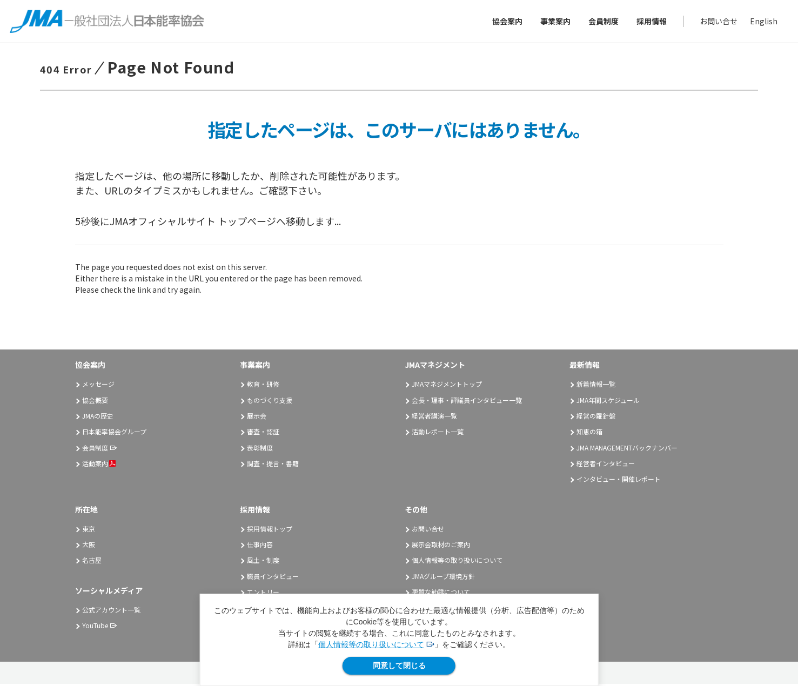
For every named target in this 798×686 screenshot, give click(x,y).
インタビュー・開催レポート (618, 481)
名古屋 (92, 562)
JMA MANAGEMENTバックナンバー (627, 449)
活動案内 (99, 464)
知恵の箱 (589, 433)
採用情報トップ (269, 530)
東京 (88, 530)
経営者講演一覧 (434, 417)
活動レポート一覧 (438, 433)
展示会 (256, 417)
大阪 (88, 545)
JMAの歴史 (97, 417)
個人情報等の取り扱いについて (371, 644)
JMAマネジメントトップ (447, 385)
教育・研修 (263, 385)
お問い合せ (717, 22)
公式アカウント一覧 (111, 611)
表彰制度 (260, 449)
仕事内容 (260, 545)
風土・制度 (263, 562)
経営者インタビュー (605, 464)
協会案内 (506, 22)
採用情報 (650, 22)
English (762, 22)
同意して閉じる (399, 665)
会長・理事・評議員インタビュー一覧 (467, 401)
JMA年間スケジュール (608, 401)
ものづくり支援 (269, 401)
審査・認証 (263, 433)
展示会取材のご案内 (441, 545)
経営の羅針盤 (595, 417)
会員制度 (602, 22)
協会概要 (95, 401)
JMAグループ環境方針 (443, 577)
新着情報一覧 (595, 385)
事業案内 (554, 22)
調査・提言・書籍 (273, 464)
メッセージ (98, 385)
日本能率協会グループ (114, 433)
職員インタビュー (273, 577)
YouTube (95, 626)
